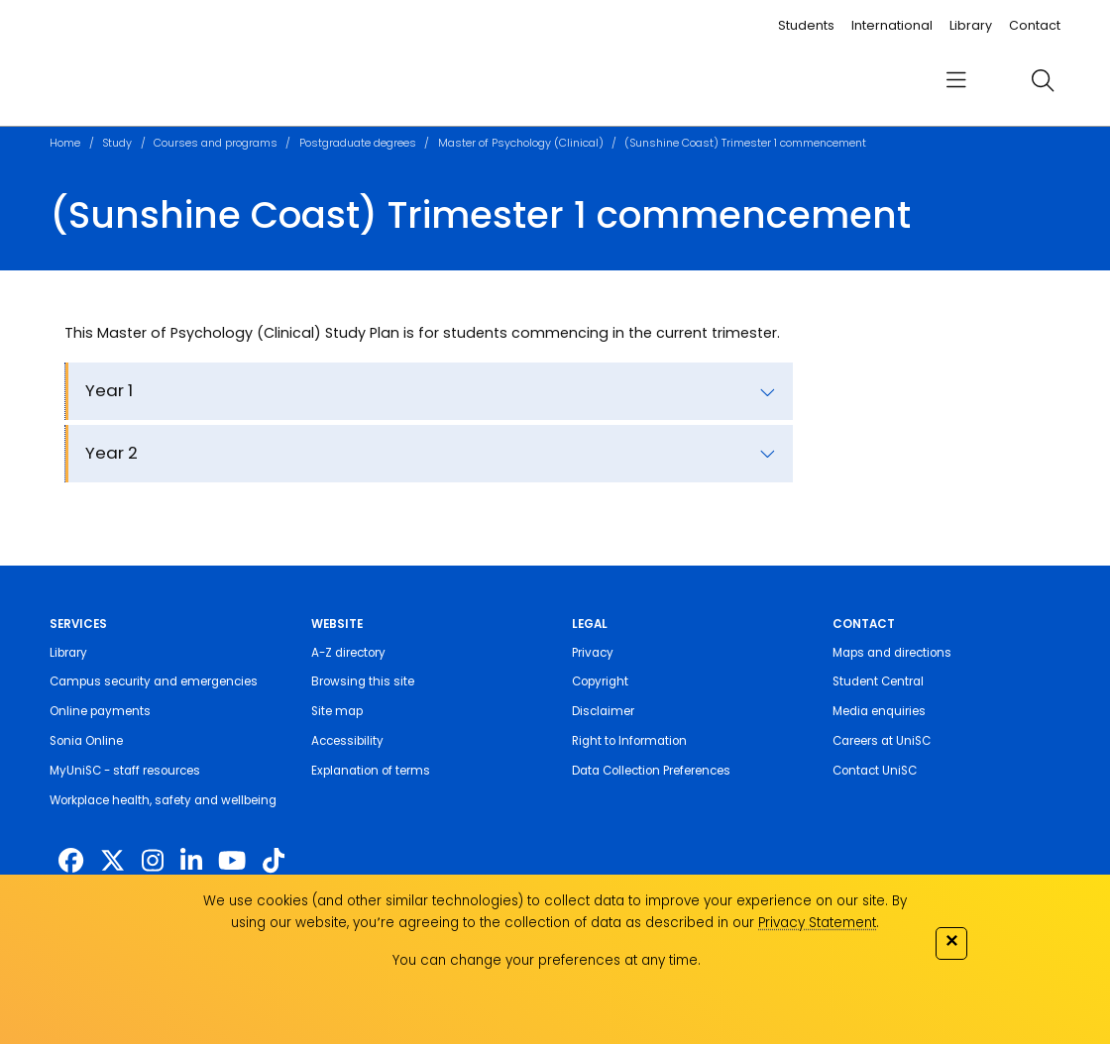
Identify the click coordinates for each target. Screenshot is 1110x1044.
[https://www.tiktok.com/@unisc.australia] (273, 861)
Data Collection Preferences (651, 771)
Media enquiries (879, 711)
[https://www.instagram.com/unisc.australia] (153, 861)
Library (970, 25)
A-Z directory (348, 653)
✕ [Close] (951, 940)
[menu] (955, 80)
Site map (337, 711)
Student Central (878, 681)
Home (65, 143)
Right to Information (629, 741)
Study (117, 143)
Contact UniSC (874, 771)
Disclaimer (603, 711)
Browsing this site (362, 681)
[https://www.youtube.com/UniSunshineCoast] (232, 861)
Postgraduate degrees (357, 143)
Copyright (600, 681)
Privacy (592, 653)
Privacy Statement (817, 922)
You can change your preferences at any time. (546, 960)
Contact (1034, 25)
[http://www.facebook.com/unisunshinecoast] (70, 861)
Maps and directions (891, 653)
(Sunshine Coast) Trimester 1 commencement (745, 143)
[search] (1042, 80)
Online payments (100, 711)
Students (806, 25)
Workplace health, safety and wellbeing (163, 800)
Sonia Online (86, 741)
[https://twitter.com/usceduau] (112, 861)
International (892, 25)
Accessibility (347, 741)
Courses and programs (216, 143)
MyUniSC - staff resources (125, 771)
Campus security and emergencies (154, 681)
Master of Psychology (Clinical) (521, 143)
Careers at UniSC (881, 741)
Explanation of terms (370, 771)
